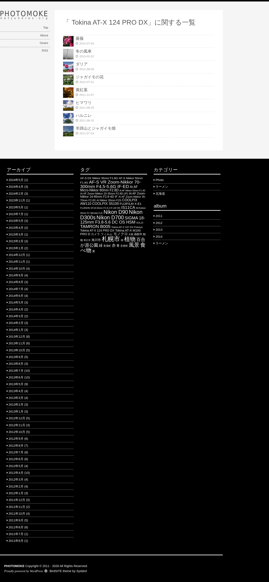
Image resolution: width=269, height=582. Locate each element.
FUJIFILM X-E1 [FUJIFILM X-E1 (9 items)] (131, 203)
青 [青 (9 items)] (118, 245)
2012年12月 (17, 418)
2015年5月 (16, 220)
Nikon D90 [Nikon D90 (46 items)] (116, 212)
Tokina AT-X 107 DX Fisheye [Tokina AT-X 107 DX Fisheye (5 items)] (127, 227)
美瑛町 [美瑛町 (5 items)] (107, 245)
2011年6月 (16, 540)
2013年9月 (16, 357)
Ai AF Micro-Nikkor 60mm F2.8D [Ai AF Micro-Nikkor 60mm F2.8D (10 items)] (109, 188)
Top (45, 27)
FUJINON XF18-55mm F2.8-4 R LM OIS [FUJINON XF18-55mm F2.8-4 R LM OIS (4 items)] (100, 208)
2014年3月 (16, 316)
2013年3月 (16, 398)
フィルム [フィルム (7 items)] (106, 234)
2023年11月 (17, 200)
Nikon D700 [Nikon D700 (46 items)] (110, 217)
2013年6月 (16, 377)
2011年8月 (16, 527)
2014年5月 (16, 302)
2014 (159, 236)
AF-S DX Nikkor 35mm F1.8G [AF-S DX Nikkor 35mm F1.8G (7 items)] (99, 178)
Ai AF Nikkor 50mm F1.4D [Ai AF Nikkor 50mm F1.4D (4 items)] (132, 190)
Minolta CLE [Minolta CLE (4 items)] (97, 213)
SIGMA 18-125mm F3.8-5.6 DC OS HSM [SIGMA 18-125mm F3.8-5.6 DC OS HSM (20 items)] (112, 220)
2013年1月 (16, 411)
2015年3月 (16, 234)
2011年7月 (16, 534)
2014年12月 (17, 255)
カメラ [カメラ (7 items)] (95, 234)
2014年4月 (16, 309)
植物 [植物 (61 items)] (130, 239)
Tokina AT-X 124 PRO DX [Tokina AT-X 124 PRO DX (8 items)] (97, 230)
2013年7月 (16, 370)
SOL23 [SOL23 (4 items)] (139, 222)
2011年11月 (17, 507)
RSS (45, 50)
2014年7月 (16, 289)
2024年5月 (16, 180)
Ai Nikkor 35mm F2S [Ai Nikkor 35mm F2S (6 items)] (108, 200)
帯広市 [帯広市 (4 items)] (87, 240)
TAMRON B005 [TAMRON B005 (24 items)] (95, 226)
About (44, 35)
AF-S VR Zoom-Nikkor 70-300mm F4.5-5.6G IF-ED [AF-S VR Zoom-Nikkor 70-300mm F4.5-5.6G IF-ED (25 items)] (110, 184)
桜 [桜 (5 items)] (122, 240)
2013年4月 (16, 391)
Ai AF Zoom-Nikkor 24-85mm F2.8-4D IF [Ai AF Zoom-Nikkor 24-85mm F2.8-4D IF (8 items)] (113, 195)
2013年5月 (16, 384)
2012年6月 (16, 459)
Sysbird (81, 571)
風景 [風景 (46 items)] (134, 245)
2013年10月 (17, 350)
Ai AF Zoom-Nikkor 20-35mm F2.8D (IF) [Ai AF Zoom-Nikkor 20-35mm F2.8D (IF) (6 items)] (104, 193)
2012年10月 (17, 432)
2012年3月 (16, 479)
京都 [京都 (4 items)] (131, 234)
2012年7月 (16, 452)
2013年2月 (16, 404)
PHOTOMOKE (14, 566)
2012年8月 (16, 445)
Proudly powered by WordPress (23, 571)
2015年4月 (16, 227)
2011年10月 (17, 513)
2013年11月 (17, 343)
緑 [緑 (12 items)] (101, 246)
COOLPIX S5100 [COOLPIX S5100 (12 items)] (105, 204)
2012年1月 (16, 493)
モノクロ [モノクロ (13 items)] (120, 234)
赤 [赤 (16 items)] (114, 245)
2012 (159, 223)
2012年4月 (16, 472)
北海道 (160, 193)
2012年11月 (17, 425)
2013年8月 (16, 363)
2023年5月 (16, 207)
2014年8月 (16, 282)
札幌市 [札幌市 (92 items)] (111, 238)
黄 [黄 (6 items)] (93, 251)
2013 (159, 229)
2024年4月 (16, 186)
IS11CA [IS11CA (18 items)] (128, 207)
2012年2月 (16, 486)
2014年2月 (16, 323)
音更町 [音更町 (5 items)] (124, 245)
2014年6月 (16, 295)
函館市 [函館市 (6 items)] (138, 234)
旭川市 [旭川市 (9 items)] (96, 240)
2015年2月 (16, 241)
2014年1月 (16, 330)
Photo (160, 180)
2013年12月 (17, 336)
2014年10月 (17, 268)
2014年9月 (16, 275)
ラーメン (162, 186)
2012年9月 (16, 438)
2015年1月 (16, 248)
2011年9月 (16, 520)
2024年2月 (16, 193)
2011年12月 (17, 500)
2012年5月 (16, 466)
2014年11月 (17, 261)
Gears (44, 43)
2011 (159, 216)
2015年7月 (16, 214)
